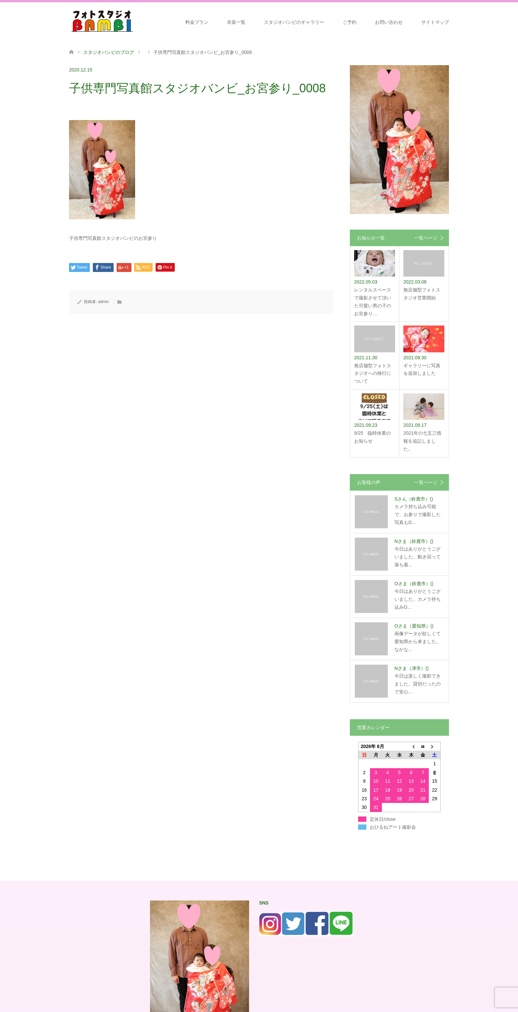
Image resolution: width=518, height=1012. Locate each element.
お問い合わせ (389, 22)
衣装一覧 (236, 22)
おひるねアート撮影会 (393, 827)
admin (103, 301)
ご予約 (349, 22)
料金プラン (196, 22)
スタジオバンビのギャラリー (294, 22)
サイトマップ (435, 22)
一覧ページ (425, 238)
